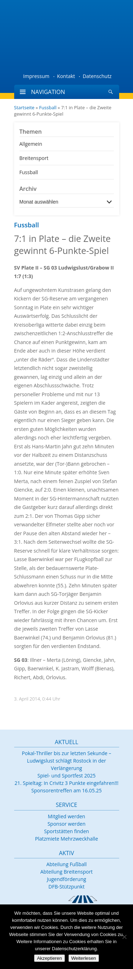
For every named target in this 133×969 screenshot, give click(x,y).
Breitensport (34, 158)
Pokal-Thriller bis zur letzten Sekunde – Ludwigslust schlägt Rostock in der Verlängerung (66, 760)
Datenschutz (97, 76)
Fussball (47, 107)
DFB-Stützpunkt (67, 886)
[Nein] (124, 936)
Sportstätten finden (66, 831)
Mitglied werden (66, 816)
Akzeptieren (49, 958)
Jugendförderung (66, 879)
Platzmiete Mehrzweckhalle (66, 838)
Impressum (36, 76)
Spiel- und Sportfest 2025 (67, 775)
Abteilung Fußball (66, 864)
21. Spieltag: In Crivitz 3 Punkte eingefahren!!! (66, 783)
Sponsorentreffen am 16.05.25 (66, 790)
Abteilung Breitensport (66, 871)
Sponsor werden (66, 823)
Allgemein (31, 143)
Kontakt (66, 76)
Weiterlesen (83, 958)
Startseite (24, 107)
